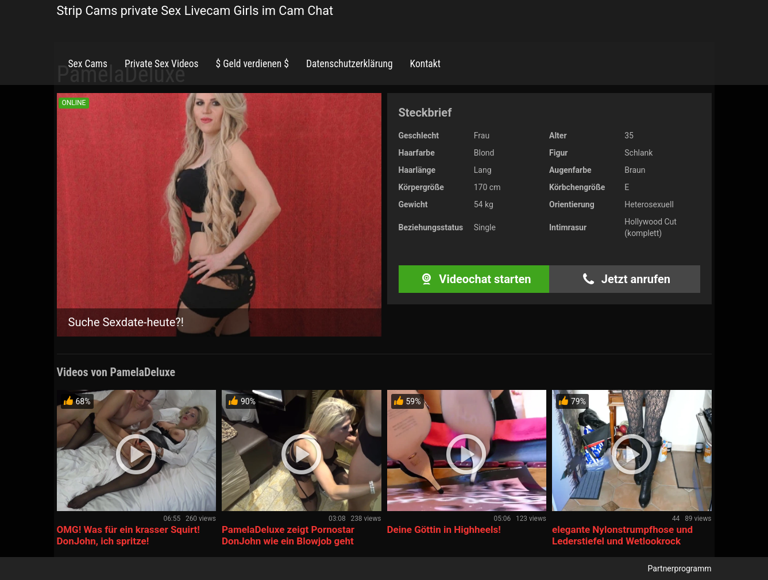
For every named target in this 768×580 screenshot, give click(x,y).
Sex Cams (87, 63)
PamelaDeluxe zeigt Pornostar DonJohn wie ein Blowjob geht (288, 535)
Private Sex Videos (162, 63)
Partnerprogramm (680, 568)
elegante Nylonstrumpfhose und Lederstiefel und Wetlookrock (622, 535)
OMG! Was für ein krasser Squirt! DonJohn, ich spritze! (128, 535)
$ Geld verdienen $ (252, 63)
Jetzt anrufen (624, 279)
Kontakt (425, 63)
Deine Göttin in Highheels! (444, 529)
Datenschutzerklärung (349, 63)
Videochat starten (473, 279)
